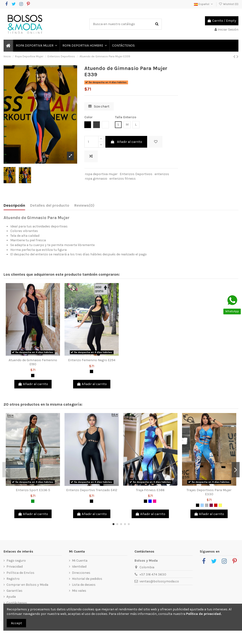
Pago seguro (16, 561)
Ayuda (11, 597)
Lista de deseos (84, 585)
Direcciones (81, 573)
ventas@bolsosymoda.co (159, 581)
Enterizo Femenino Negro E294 (91, 360)
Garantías (14, 591)
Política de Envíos (20, 573)
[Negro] (32, 375)
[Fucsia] (154, 501)
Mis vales (79, 591)
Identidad (79, 566)
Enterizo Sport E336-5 (33, 490)
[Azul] (150, 501)
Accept (16, 623)
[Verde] (32, 501)
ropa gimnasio (96, 179)
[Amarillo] (220, 505)
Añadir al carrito (126, 142)
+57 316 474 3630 (153, 574)
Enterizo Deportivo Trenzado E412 (91, 490)
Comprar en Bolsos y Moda (27, 585)
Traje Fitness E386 (150, 490)
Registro (13, 579)
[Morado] (211, 505)
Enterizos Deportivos (136, 174)
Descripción (14, 205)
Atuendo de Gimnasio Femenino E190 (33, 362)
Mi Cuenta (79, 561)
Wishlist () (228, 4)
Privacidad (14, 566)
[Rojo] (215, 505)
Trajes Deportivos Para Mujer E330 (209, 492)
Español (204, 4)
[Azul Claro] (202, 505)
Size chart (98, 106)
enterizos (162, 174)
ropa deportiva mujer (101, 174)
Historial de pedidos (87, 579)
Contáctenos (16, 603)
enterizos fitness (122, 179)
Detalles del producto (49, 205)
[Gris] (206, 505)
